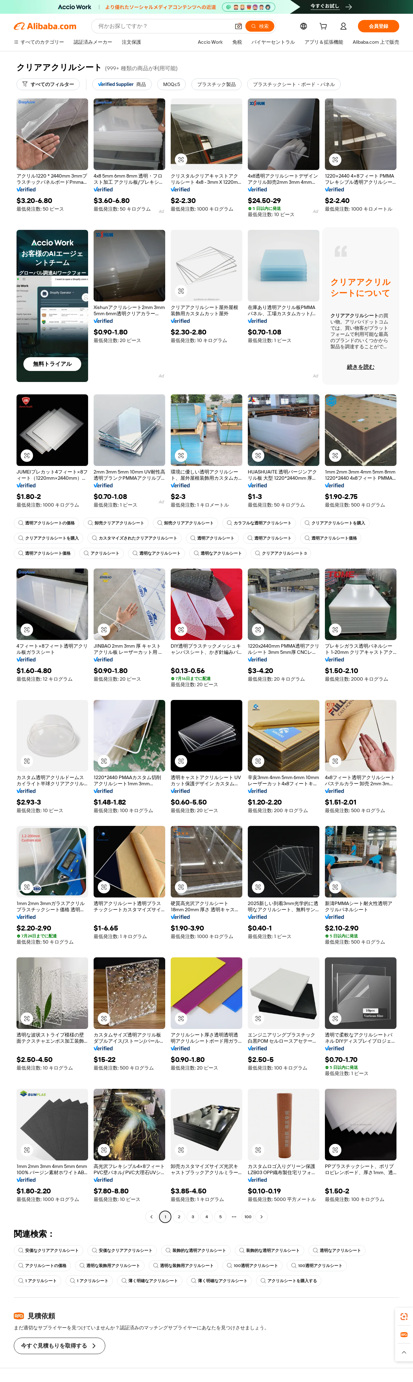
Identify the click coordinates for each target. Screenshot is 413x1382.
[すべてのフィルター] (48, 84)
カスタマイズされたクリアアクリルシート (134, 538)
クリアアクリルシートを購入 (335, 523)
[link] (404, 1317)
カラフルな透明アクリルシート (259, 523)
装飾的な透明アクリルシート (196, 1250)
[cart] (324, 27)
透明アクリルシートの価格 (46, 523)
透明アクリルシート (212, 538)
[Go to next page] (261, 1217)
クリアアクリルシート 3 (281, 553)
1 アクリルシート (37, 1281)
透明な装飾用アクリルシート (110, 1265)
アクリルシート (101, 553)
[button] (238, 26)
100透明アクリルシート (252, 1265)
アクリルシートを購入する (289, 1281)
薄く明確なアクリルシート (149, 1281)
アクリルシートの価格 (42, 1265)
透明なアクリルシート (157, 553)
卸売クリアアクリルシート (116, 523)
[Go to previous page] (151, 1217)
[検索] (259, 26)
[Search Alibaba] (163, 26)
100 (248, 1216)
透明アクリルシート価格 (331, 538)
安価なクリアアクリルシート (48, 1250)
